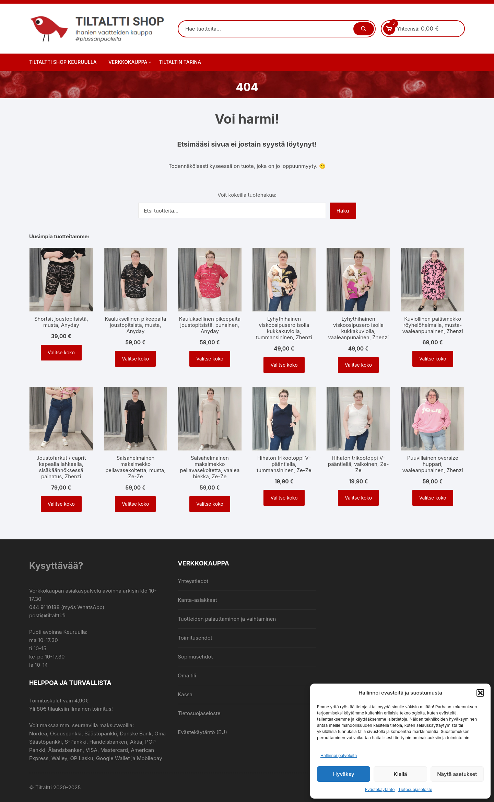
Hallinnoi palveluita (338, 755)
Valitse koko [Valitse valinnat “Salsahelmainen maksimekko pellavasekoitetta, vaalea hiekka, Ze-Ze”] (209, 504)
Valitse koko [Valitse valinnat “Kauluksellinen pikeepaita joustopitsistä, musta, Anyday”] (135, 359)
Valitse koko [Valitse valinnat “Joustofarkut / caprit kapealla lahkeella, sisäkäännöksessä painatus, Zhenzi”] (61, 504)
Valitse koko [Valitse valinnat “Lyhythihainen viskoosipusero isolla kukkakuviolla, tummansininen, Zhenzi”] (283, 365)
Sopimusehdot (195, 656)
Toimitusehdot (195, 637)
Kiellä (400, 774)
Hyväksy (343, 774)
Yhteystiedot (193, 581)
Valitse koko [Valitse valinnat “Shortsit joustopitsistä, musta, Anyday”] (61, 352)
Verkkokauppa (130, 62)
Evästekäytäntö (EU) (202, 732)
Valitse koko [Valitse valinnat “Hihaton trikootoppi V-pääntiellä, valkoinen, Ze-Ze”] (358, 498)
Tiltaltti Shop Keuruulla (63, 62)
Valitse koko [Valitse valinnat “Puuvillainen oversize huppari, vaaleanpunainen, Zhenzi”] (432, 498)
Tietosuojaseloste (415, 789)
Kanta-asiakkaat (197, 600)
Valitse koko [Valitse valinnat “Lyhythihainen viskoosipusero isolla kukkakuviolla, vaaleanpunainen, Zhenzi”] (358, 365)
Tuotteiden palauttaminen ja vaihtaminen (227, 619)
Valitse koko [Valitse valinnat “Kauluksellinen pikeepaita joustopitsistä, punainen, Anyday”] (209, 359)
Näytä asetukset (457, 774)
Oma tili (187, 675)
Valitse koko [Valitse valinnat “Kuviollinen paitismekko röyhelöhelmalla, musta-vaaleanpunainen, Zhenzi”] (432, 359)
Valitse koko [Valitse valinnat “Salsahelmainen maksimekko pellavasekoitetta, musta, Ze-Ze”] (135, 504)
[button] (480, 692)
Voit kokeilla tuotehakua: (247, 195)
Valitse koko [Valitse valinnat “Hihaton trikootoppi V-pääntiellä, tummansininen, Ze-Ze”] (283, 498)
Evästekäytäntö (380, 789)
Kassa (185, 694)
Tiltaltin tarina (180, 62)
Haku (343, 210)
